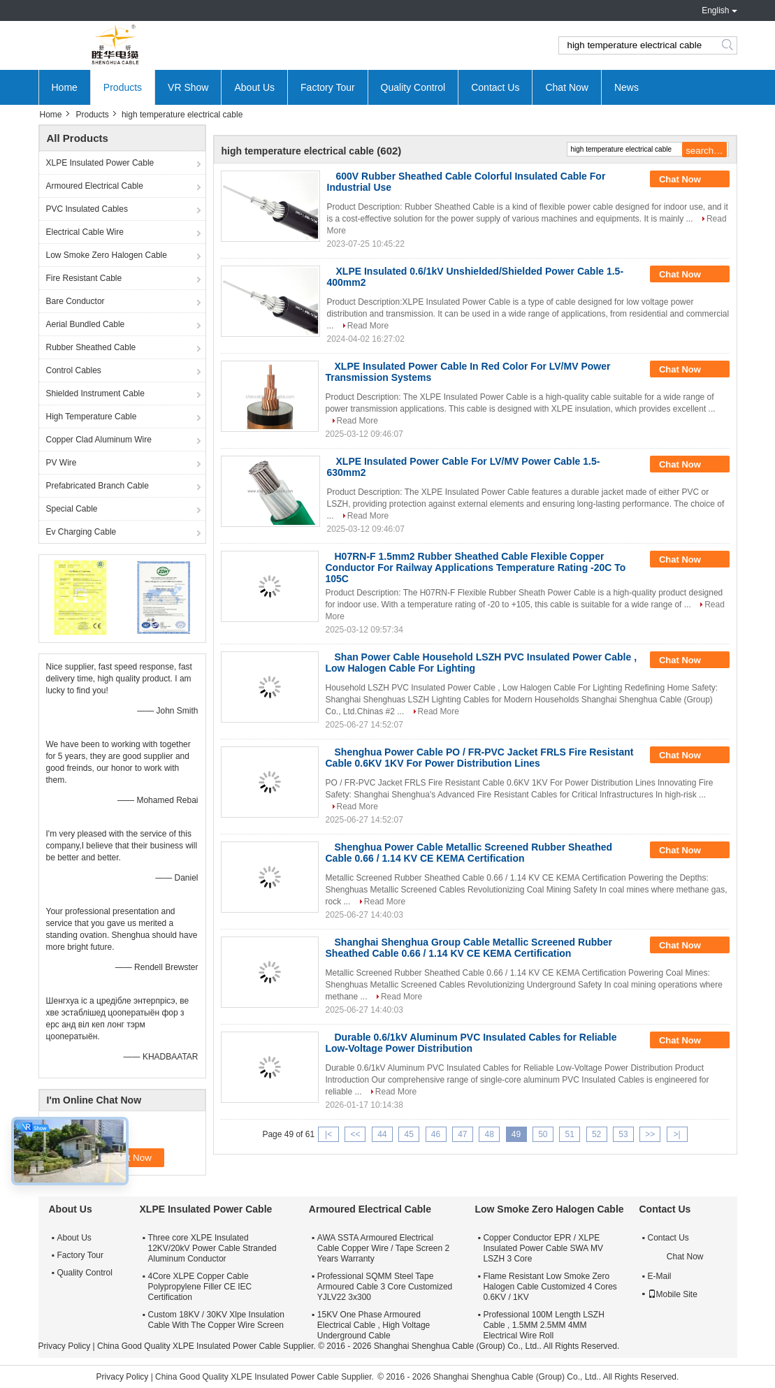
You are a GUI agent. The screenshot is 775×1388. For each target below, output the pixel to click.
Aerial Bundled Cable (85, 324)
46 (435, 1134)
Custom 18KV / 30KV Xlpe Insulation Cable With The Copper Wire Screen (216, 1320)
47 (462, 1134)
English (715, 10)
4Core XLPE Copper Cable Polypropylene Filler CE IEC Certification (200, 1286)
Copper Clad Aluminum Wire (99, 439)
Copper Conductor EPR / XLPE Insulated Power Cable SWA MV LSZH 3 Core (543, 1248)
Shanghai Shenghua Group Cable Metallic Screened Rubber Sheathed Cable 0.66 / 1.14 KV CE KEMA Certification (469, 948)
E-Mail (660, 1276)
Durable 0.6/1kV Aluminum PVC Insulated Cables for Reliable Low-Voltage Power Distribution (471, 1043)
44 (381, 1134)
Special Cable (72, 509)
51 (569, 1134)
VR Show (188, 87)
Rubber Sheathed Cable (91, 347)
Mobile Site (672, 1294)
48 (489, 1134)
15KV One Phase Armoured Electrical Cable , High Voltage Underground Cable (373, 1325)
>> (650, 1134)
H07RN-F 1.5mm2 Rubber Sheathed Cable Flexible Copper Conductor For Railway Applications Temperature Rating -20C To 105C (476, 567)
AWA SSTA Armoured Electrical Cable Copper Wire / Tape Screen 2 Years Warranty (383, 1248)
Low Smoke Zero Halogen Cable (106, 255)
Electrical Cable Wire (85, 232)
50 (542, 1134)
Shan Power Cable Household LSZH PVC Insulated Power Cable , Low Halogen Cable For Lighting (481, 662)
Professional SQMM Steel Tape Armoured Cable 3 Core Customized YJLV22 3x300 (384, 1286)
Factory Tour (327, 87)
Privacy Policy (64, 1346)
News (626, 87)
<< (355, 1134)
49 (516, 1134)
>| (677, 1134)
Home (65, 87)
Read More (368, 326)
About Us (254, 87)
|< (328, 1134)
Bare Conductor (75, 301)
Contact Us (495, 87)
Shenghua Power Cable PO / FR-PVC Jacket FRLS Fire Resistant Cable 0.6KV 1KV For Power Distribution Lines (480, 757)
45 (408, 1134)
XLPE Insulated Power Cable (100, 163)
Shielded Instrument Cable (95, 393)
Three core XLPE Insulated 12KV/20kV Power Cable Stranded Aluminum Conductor (212, 1248)
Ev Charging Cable (81, 532)
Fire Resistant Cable (84, 278)
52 (596, 1134)
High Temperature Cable (91, 416)
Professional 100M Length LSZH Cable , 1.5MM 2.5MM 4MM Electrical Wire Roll (543, 1325)
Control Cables (73, 370)
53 (623, 1134)
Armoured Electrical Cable (94, 186)
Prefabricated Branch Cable (97, 486)
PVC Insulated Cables (87, 209)
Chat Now (566, 87)
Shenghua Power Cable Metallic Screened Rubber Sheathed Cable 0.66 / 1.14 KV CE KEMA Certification (469, 852)
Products (122, 87)
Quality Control (413, 87)
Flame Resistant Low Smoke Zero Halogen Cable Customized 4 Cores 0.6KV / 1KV (549, 1286)
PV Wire (61, 463)
